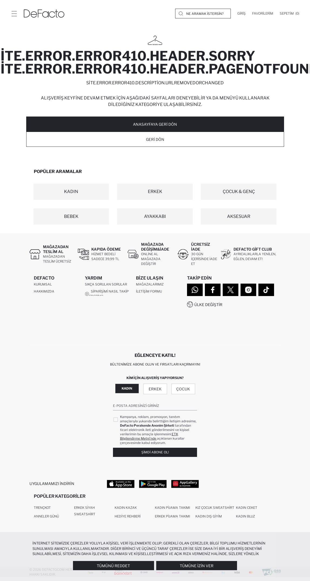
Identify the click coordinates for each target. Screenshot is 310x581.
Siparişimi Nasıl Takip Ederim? (107, 295)
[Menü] (14, 13)
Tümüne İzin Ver (197, 565)
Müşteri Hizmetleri (153, 300)
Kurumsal (43, 286)
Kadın (127, 390)
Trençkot (42, 511)
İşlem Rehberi (97, 324)
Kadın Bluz (245, 520)
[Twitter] (230, 290)
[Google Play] (153, 485)
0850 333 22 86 (149, 305)
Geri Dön (155, 139)
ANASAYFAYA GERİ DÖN (155, 124)
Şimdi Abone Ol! (155, 454)
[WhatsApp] (195, 290)
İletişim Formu (149, 293)
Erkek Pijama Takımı (172, 520)
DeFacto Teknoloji (50, 326)
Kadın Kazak (126, 511)
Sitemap (41, 333)
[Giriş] (241, 13)
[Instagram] (248, 290)
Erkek (155, 390)
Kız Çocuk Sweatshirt (214, 511)
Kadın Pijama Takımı (172, 511)
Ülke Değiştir (208, 304)
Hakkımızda (44, 293)
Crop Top (244, 528)
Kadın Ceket (246, 511)
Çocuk (183, 390)
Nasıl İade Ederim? (104, 305)
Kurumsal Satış (48, 307)
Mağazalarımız (150, 286)
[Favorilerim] (262, 13)
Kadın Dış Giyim (208, 520)
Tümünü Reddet (113, 565)
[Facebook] (213, 290)
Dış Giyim (203, 528)
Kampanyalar (97, 331)
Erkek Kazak (126, 528)
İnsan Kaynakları (50, 300)
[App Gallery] (185, 485)
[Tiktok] (266, 290)
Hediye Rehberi (128, 520)
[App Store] (121, 485)
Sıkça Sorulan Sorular (106, 286)
